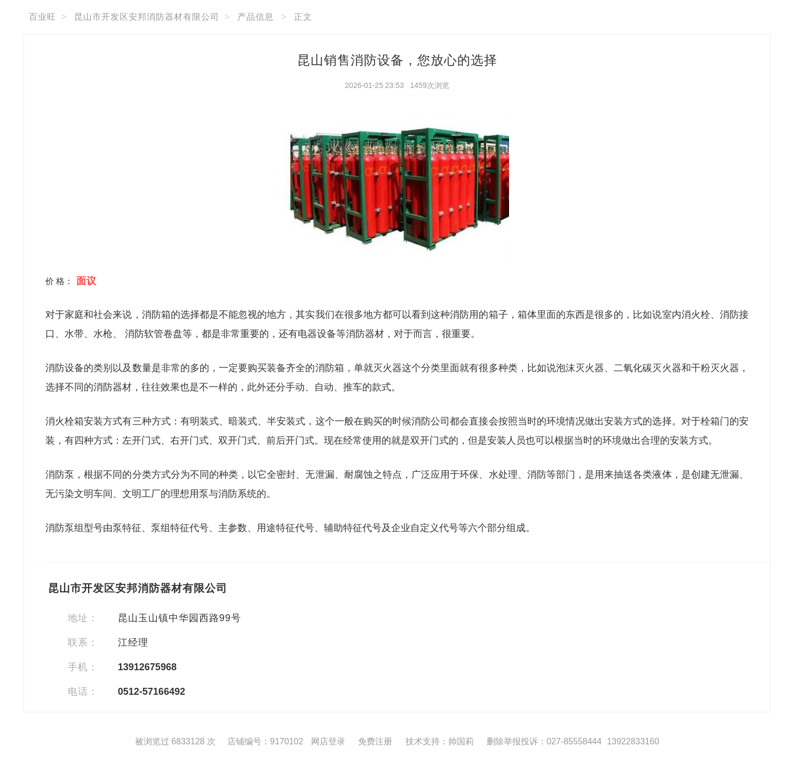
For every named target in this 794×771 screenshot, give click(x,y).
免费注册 (375, 741)
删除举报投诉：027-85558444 (544, 741)
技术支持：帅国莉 (440, 741)
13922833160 (633, 741)
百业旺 (42, 16)
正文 (303, 16)
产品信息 (255, 16)
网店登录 (328, 741)
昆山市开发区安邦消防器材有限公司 (146, 16)
